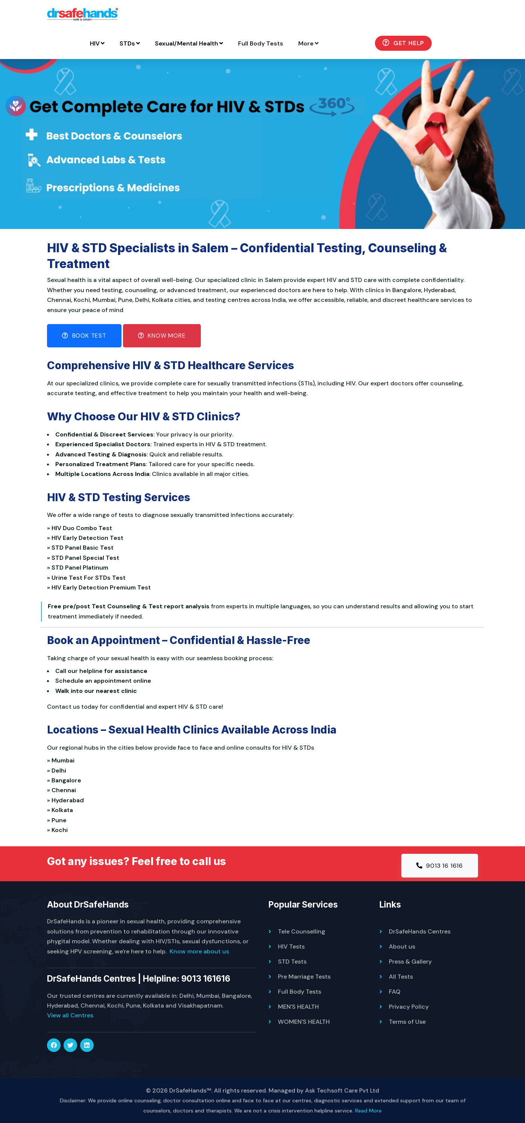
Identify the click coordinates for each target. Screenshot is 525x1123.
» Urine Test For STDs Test (88, 578)
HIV (97, 43)
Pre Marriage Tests (304, 977)
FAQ (395, 992)
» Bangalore (65, 780)
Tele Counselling (301, 931)
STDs (130, 43)
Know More (162, 335)
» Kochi (59, 830)
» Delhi (58, 770)
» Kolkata (61, 810)
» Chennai (63, 790)
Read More (368, 1110)
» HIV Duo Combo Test (81, 528)
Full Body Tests (260, 43)
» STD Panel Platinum (79, 567)
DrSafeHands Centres (420, 931)
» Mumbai (62, 760)
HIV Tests (291, 946)
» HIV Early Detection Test (86, 538)
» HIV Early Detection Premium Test (100, 587)
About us (402, 946)
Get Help (403, 43)
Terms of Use (407, 1022)
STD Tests (292, 961)
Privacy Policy (409, 1007)
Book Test (84, 335)
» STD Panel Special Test (84, 558)
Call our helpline (79, 671)
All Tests (401, 977)
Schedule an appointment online (103, 681)
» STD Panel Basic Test (82, 548)
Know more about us (199, 951)
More (308, 43)
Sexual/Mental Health (189, 43)
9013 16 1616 (439, 866)
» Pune (58, 820)
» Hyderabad (67, 800)
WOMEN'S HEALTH (304, 1022)
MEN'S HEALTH (298, 1007)
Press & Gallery (410, 961)
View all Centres (70, 1015)
